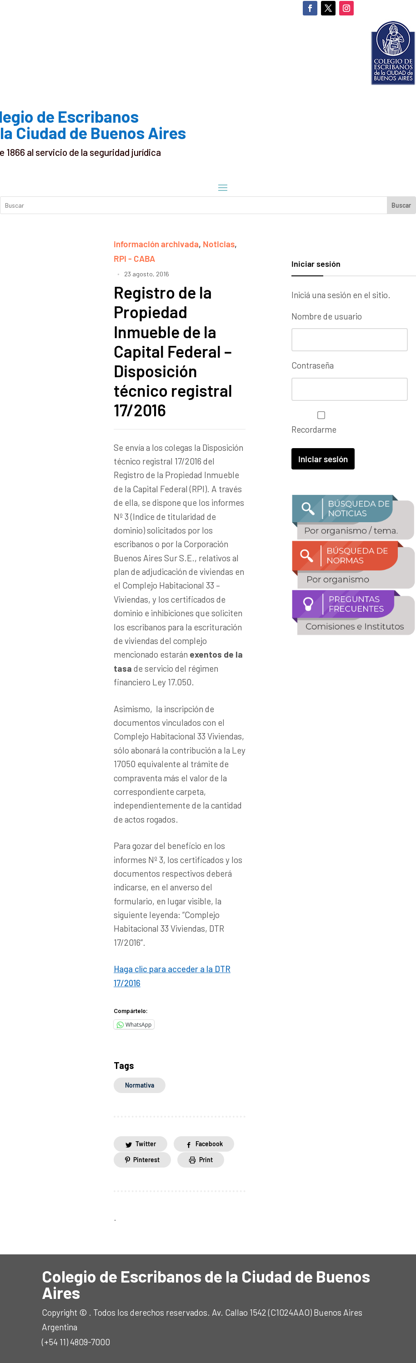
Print (206, 1159)
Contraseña (312, 365)
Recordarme (318, 422)
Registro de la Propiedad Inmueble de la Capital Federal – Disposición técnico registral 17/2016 (173, 350)
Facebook (209, 1144)
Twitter (145, 1144)
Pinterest (146, 1159)
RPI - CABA (134, 258)
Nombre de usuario (326, 316)
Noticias (219, 244)
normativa (139, 1085)
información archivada (156, 244)
